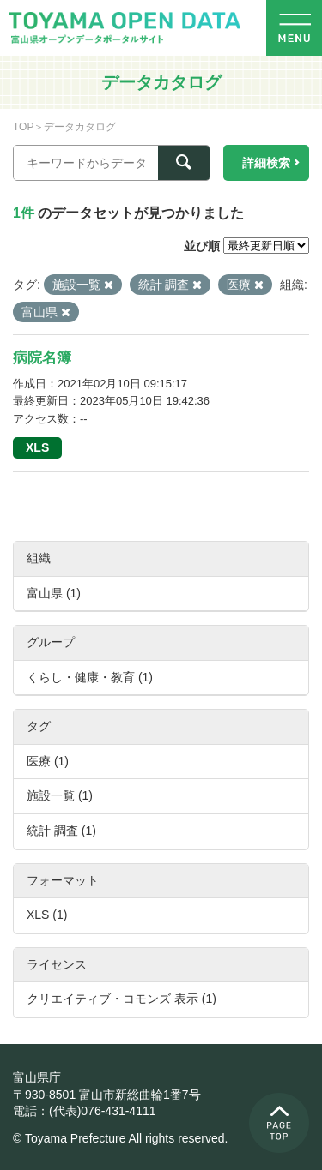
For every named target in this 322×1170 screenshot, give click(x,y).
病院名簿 (42, 358)
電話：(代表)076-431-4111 (84, 1111)
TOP (23, 127)
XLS (37, 447)
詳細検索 (266, 163)
